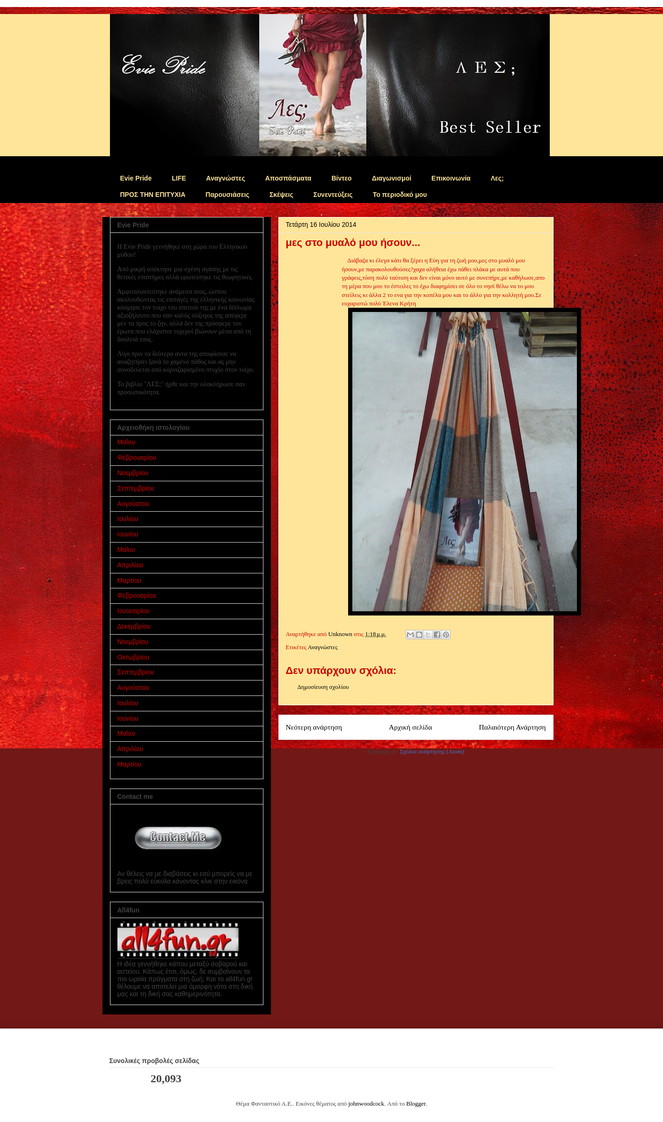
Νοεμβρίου (133, 473)
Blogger (415, 1103)
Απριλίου (130, 565)
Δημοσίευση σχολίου (323, 686)
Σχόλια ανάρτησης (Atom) (432, 751)
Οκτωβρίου (133, 657)
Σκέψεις (281, 194)
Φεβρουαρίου (136, 457)
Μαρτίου (129, 580)
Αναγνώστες (225, 178)
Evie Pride (136, 178)
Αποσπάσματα (288, 178)
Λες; (497, 178)
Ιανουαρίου (133, 611)
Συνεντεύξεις (333, 194)
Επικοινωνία (451, 178)
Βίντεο (341, 178)
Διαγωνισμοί (391, 178)
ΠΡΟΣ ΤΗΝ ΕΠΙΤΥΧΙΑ (153, 194)
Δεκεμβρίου (134, 626)
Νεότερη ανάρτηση (314, 727)
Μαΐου (126, 442)
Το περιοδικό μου (400, 194)
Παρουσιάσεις (227, 194)
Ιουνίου (127, 534)
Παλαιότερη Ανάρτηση (512, 727)
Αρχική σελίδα (410, 727)
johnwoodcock (366, 1103)
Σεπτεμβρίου (135, 488)
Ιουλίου (127, 518)
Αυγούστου (133, 503)
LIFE (179, 178)
